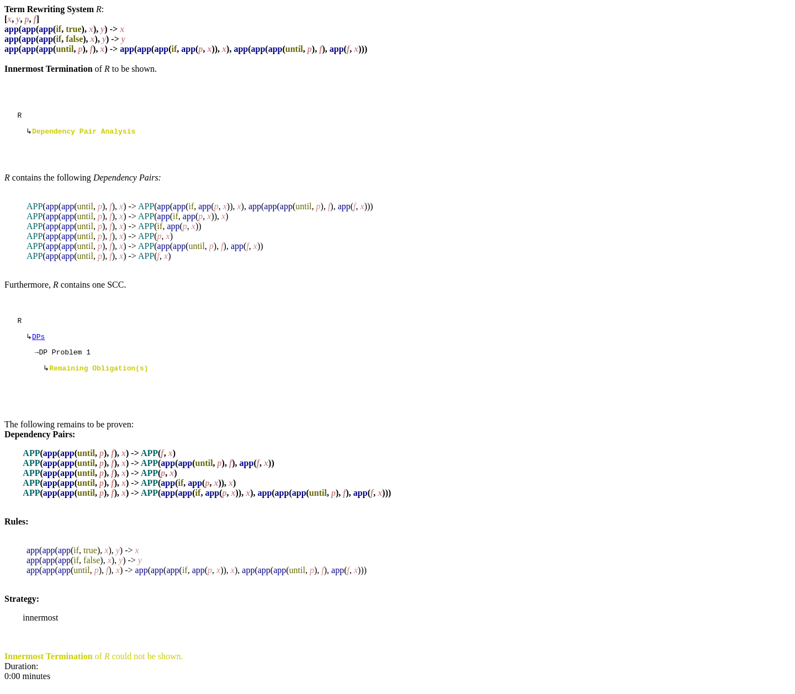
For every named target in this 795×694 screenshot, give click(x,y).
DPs (38, 342)
